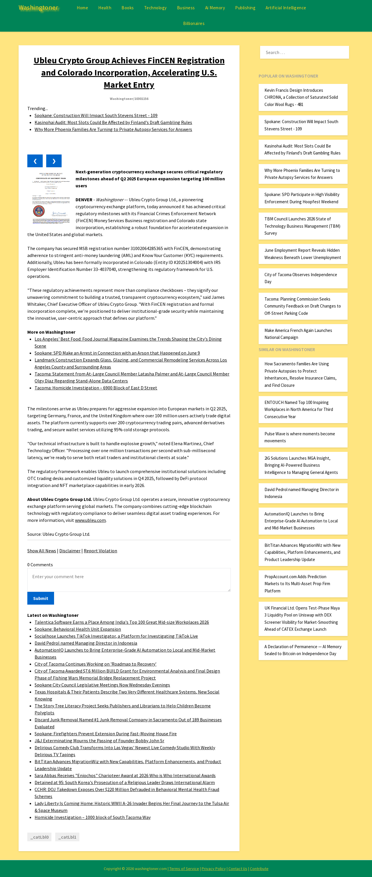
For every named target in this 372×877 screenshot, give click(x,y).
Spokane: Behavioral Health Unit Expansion (78, 629)
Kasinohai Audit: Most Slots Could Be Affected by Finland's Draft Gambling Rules (113, 122)
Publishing (245, 7)
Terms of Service (184, 868)
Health (104, 7)
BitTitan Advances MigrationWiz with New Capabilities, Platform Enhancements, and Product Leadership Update (302, 552)
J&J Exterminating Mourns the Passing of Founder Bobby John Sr (99, 740)
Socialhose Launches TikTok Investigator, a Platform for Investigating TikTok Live (116, 636)
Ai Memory (215, 7)
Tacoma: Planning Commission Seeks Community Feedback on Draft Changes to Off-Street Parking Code (302, 306)
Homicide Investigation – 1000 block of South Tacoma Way (93, 817)
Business (186, 7)
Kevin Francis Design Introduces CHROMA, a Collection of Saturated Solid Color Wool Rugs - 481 (301, 97)
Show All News (41, 550)
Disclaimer (70, 550)
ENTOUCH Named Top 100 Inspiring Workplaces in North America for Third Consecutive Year (298, 409)
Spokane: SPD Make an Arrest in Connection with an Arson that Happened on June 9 (117, 353)
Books (127, 7)
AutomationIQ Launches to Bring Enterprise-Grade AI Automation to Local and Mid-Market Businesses (301, 521)
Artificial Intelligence (286, 7)
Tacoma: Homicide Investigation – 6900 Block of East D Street (96, 388)
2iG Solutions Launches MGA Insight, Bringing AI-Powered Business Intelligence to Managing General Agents (301, 465)
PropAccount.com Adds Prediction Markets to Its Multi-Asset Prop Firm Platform (297, 584)
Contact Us (237, 868)
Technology (155, 7)
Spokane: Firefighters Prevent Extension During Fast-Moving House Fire (106, 733)
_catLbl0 (39, 837)
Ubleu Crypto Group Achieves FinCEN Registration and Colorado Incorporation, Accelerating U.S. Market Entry (129, 72)
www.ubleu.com (90, 520)
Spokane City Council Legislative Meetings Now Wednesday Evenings (102, 685)
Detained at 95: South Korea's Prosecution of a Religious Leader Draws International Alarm (125, 782)
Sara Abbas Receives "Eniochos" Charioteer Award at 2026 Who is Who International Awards (125, 775)
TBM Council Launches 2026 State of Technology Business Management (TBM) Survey (302, 226)
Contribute (259, 868)
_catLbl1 (67, 837)
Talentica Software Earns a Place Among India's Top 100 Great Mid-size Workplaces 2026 (122, 622)
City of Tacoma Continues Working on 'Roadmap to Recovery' (95, 664)
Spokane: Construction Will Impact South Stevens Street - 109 (96, 115)
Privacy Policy (214, 868)
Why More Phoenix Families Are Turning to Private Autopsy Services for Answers (113, 129)
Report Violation (100, 550)
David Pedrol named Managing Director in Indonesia (86, 643)
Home (82, 7)
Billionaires (194, 23)
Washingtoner (38, 7)
